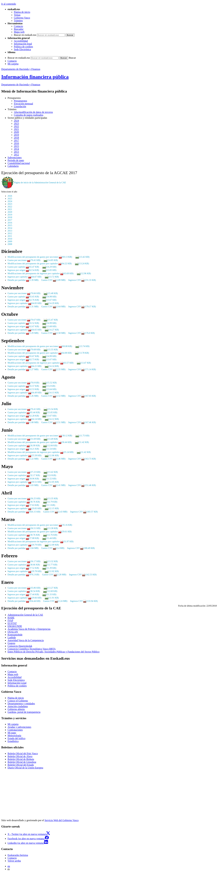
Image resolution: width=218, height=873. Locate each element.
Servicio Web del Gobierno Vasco (62, 820)
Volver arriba (14, 860)
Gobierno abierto (16, 709)
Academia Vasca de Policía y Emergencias (29, 629)
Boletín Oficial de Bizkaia (21, 759)
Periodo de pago (16, 160)
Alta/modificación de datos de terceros (33, 112)
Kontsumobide (15, 634)
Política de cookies (23, 46)
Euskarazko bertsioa (18, 855)
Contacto (18, 26)
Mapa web (19, 32)
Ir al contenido (8, 4)
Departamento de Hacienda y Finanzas (20, 69)
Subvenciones (15, 157)
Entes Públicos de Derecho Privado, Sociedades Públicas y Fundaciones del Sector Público (53, 651)
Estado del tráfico (16, 738)
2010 (10, 238)
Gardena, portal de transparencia (24, 712)
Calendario (13, 166)
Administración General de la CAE (25, 614)
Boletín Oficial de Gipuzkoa (22, 762)
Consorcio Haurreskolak (20, 646)
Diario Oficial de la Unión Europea (25, 767)
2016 (16, 143)
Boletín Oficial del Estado (21, 764)
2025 (10, 198)
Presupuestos (20, 100)
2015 (16, 146)
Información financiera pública (35, 77)
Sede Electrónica (22, 49)
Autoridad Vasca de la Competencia (26, 640)
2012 (16, 154)
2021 (16, 129)
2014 (16, 149)
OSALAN (13, 631)
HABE (11, 617)
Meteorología (14, 735)
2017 (16, 140)
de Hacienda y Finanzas (20, 84)
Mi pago (12, 732)
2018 (16, 137)
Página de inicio (22, 12)
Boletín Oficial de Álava (20, 756)
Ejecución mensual (23, 103)
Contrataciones (15, 729)
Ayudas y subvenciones (19, 727)
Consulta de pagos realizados (28, 115)
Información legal (23, 43)
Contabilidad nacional (19, 163)
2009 (10, 241)
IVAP (10, 620)
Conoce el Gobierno (18, 700)
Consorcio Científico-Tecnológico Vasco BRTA (32, 649)
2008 (10, 244)
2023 (16, 123)
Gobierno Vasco (22, 17)
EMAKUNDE (15, 626)
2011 (10, 236)
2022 (16, 126)
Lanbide (12, 637)
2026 (10, 196)
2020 (16, 132)
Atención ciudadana (18, 706)
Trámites (18, 20)
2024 (16, 120)
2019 (16, 134)
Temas (17, 15)
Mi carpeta (13, 63)
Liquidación (20, 106)
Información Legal (17, 683)
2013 (16, 151)
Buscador (18, 29)
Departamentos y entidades (21, 703)
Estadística (13, 741)
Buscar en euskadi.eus (25, 35)
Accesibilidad (21, 41)
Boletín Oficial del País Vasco (23, 753)
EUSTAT (12, 623)
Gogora (11, 643)
